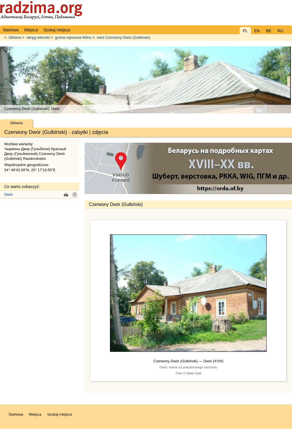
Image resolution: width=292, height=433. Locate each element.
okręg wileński (38, 37)
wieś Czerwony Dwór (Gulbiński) (123, 37)
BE (268, 30)
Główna (15, 37)
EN (257, 30)
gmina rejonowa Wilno (73, 37)
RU (280, 30)
